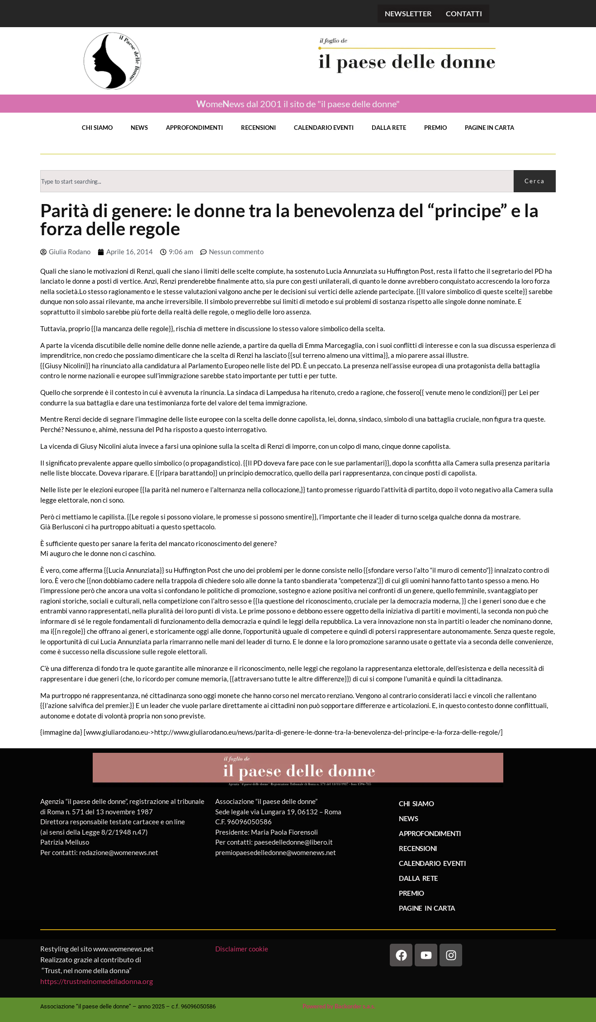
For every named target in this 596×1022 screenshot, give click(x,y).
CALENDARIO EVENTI (324, 127)
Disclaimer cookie (242, 949)
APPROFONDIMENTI (194, 127)
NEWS (139, 127)
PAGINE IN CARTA (489, 127)
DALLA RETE (389, 127)
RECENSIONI (258, 127)
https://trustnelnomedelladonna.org (96, 981)
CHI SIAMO (97, 127)
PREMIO (435, 127)
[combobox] (277, 181)
